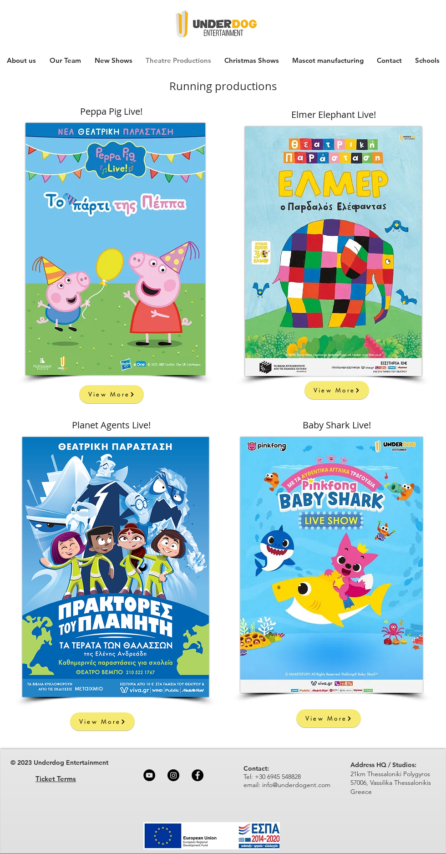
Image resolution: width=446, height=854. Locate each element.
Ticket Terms (55, 778)
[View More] (111, 394)
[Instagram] (173, 775)
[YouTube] (149, 775)
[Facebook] (197, 775)
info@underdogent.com (296, 785)
